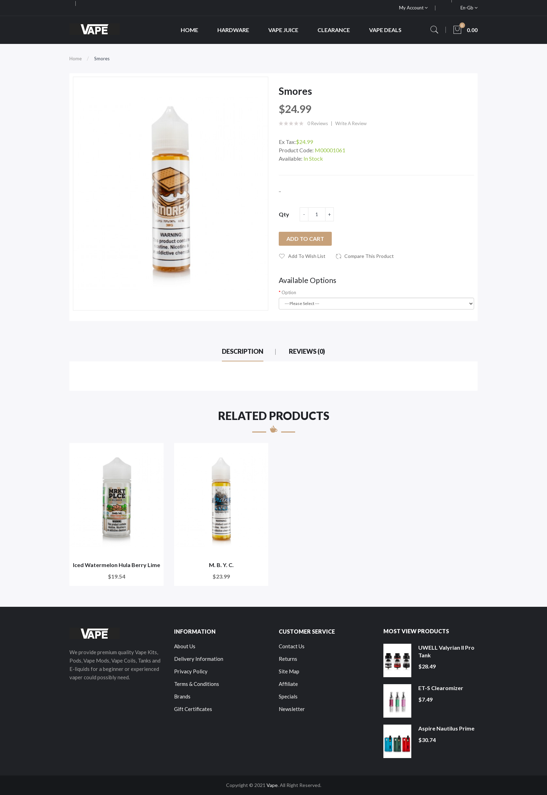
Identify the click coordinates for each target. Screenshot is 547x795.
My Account (413, 7)
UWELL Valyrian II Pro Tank (446, 651)
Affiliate (288, 684)
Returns (288, 659)
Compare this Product (369, 256)
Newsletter (292, 709)
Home (75, 58)
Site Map (289, 671)
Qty (284, 214)
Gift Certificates (193, 709)
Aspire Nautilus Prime (446, 728)
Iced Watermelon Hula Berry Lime (116, 564)
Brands (182, 696)
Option (289, 292)
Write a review (351, 123)
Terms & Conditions (196, 684)
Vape (272, 785)
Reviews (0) (307, 351)
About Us (184, 646)
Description (242, 351)
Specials (288, 696)
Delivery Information (198, 659)
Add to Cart (305, 238)
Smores (102, 58)
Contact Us (292, 646)
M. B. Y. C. (221, 564)
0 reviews (317, 123)
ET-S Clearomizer (440, 688)
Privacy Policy (191, 671)
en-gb (469, 7)
